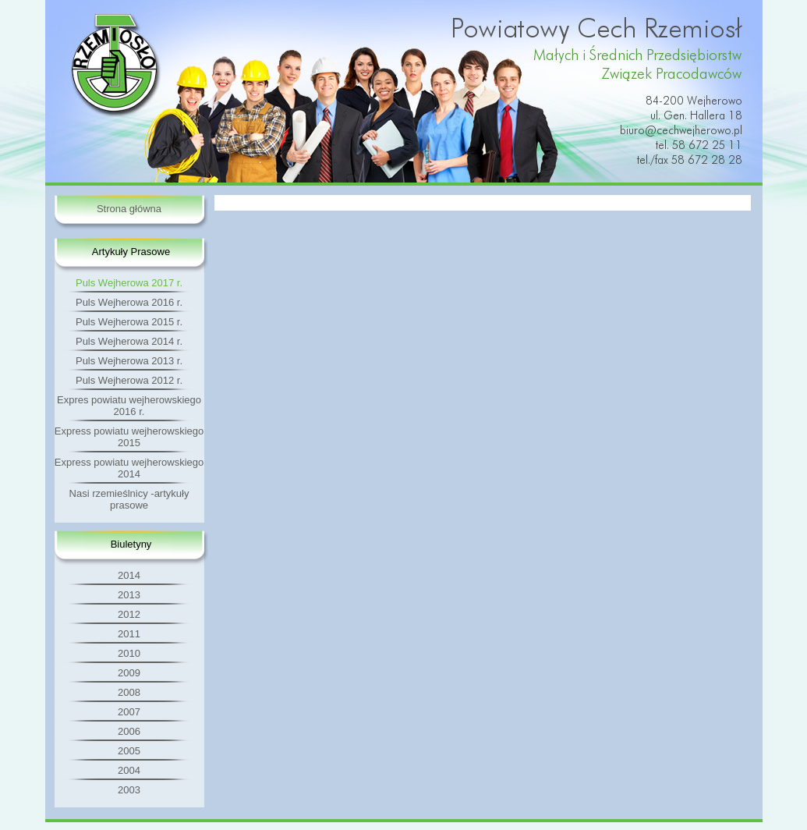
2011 (129, 634)
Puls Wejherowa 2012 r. (129, 380)
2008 (129, 692)
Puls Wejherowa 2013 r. (129, 361)
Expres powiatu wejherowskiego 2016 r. (129, 405)
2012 (129, 614)
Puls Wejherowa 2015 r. (129, 322)
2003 (129, 790)
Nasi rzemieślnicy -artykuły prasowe (129, 499)
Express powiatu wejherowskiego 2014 (129, 468)
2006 (129, 731)
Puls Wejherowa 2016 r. (129, 302)
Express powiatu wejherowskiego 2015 (129, 437)
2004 (129, 770)
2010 (129, 653)
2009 (129, 673)
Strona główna (129, 209)
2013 (129, 595)
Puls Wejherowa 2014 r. (129, 341)
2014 (129, 575)
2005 (129, 751)
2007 (129, 712)
